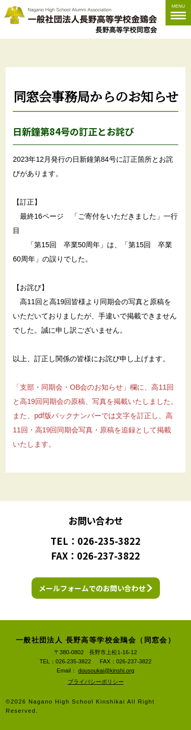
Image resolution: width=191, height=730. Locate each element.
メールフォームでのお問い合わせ (92, 588)
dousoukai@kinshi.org (106, 670)
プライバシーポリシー (96, 682)
